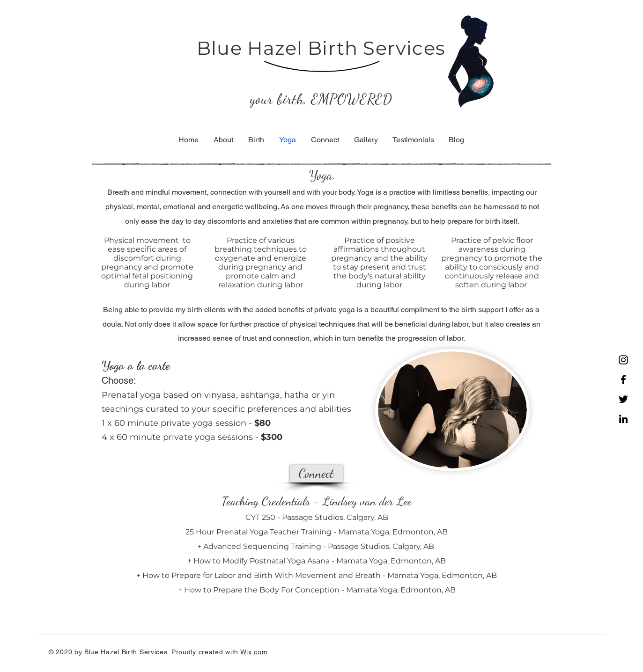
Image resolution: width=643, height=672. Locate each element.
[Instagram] (623, 360)
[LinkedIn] (623, 419)
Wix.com (254, 652)
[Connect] (316, 473)
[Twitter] (623, 399)
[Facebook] (623, 379)
